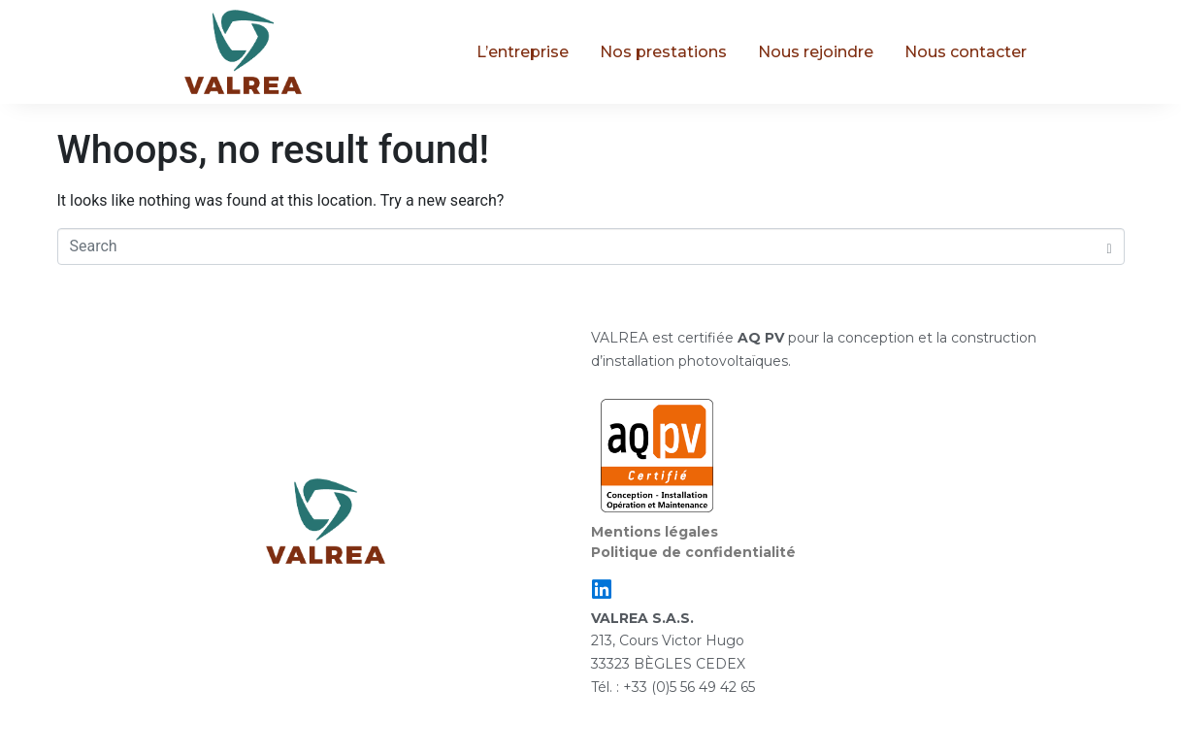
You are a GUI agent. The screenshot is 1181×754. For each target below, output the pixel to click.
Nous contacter (965, 52)
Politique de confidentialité (693, 552)
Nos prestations (663, 52)
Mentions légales (654, 532)
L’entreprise (522, 52)
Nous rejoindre (815, 52)
